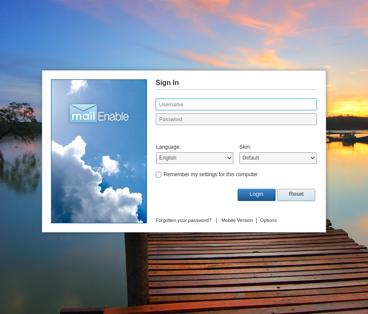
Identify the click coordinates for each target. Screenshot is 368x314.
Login (256, 194)
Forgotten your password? (183, 220)
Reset (296, 194)
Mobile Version (237, 220)
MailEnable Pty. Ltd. (80, 238)
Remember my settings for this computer (211, 174)
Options (268, 220)
